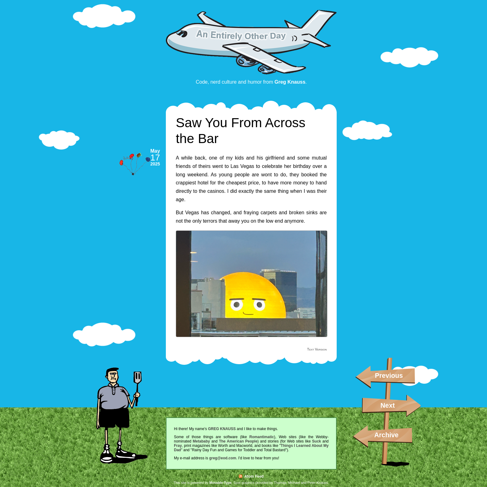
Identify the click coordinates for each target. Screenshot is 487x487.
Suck (316, 441)
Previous (389, 375)
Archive (386, 435)
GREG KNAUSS (222, 429)
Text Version (317, 349)
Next (387, 405)
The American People (238, 441)
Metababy (201, 441)
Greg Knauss (290, 82)
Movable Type (220, 483)
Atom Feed (251, 476)
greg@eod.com (222, 458)
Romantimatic (261, 437)
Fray (178, 445)
